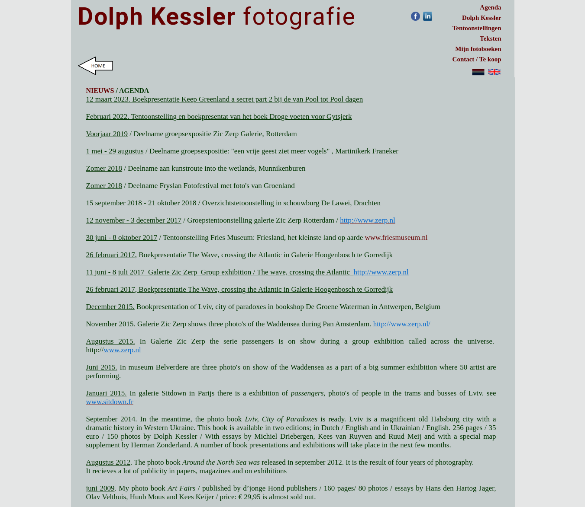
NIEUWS (100, 90)
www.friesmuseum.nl (396, 237)
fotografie (217, 16)
